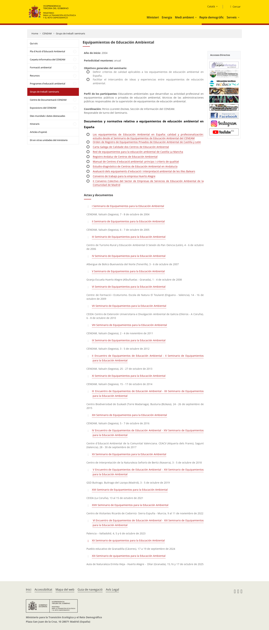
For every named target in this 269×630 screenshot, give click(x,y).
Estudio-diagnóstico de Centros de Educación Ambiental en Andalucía (135, 166)
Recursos (35, 75)
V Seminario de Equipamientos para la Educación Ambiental (128, 271)
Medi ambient (184, 17)
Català (211, 6)
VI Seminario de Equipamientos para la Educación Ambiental (129, 286)
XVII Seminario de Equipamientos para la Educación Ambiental (130, 489)
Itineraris (34, 123)
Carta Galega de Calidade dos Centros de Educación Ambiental (131, 147)
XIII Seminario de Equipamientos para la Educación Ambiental (129, 415)
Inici (28, 589)
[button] (196, 17)
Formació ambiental (40, 67)
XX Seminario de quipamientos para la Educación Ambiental (128, 540)
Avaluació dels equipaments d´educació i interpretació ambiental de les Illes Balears (144, 171)
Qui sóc (34, 43)
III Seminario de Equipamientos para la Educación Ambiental (129, 236)
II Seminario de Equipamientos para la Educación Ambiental (128, 221)
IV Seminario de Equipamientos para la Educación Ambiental (129, 256)
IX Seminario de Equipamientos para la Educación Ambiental (129, 340)
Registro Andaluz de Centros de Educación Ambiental (125, 156)
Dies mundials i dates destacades (47, 116)
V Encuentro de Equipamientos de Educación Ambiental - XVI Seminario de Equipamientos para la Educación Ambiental (148, 472)
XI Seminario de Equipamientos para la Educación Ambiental (129, 375)
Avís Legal (112, 589)
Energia (167, 17)
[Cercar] (233, 6)
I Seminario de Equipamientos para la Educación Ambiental (128, 206)
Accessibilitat (43, 589)
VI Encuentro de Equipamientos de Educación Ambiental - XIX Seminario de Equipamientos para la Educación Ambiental (148, 523)
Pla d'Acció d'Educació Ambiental (47, 51)
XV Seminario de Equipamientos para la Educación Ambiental (129, 454)
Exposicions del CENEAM (43, 107)
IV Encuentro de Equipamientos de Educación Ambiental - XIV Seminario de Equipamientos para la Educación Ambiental (148, 433)
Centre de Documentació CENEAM (48, 99)
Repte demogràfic (211, 17)
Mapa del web (65, 589)
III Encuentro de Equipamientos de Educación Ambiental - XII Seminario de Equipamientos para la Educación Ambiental (148, 393)
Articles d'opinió (38, 132)
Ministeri (153, 17)
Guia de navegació (90, 589)
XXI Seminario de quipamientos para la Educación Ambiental (129, 556)
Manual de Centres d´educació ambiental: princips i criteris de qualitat (136, 161)
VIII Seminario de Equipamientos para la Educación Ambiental (129, 325)
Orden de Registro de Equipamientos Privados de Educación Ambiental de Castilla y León (147, 142)
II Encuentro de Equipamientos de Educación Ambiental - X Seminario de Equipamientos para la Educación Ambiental (148, 358)
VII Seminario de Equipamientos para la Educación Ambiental (129, 305)
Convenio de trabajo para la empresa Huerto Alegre (124, 176)
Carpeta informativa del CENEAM (47, 59)
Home (34, 33)
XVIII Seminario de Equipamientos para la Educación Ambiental (130, 505)
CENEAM (47, 33)
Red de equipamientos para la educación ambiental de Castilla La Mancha (138, 151)
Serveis (232, 17)
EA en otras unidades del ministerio (49, 140)
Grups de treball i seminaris (70, 33)
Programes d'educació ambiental (47, 83)
